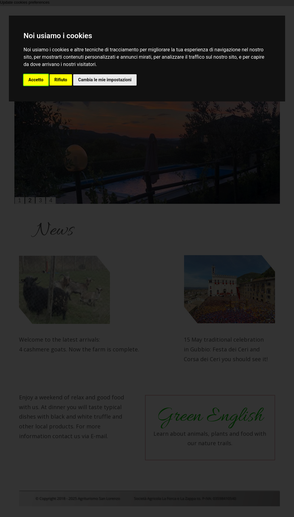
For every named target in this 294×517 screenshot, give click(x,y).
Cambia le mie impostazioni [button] (104, 79)
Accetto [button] (35, 79)
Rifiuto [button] (61, 79)
